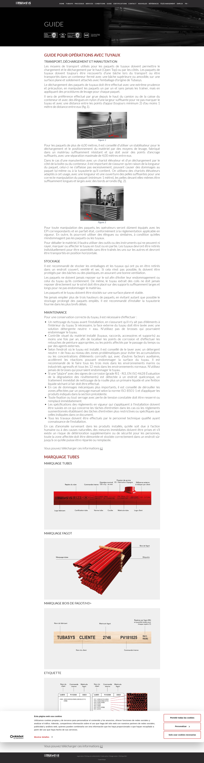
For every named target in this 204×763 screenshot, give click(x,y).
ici (101, 448)
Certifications (120, 4)
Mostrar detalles (41, 758)
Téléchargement (167, 4)
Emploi (180, 4)
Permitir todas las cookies (182, 739)
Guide (109, 4)
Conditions (100, 4)
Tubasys (69, 4)
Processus (79, 4)
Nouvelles (142, 4)
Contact (132, 4)
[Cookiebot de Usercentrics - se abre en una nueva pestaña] (16, 758)
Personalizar (182, 747)
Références (154, 4)
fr (186, 4)
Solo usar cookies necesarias (182, 756)
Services (89, 4)
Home (61, 4)
